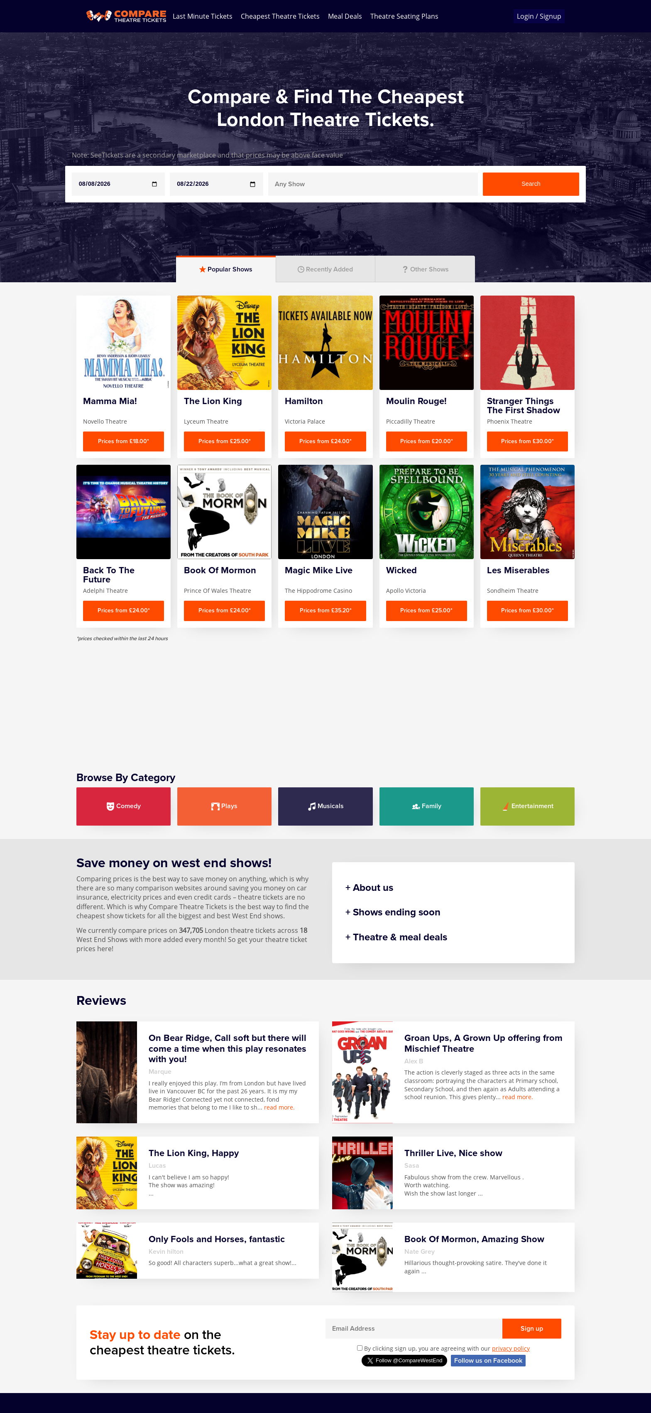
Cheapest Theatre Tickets (280, 16)
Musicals (326, 806)
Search (531, 183)
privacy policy (511, 1348)
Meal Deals (345, 16)
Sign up (532, 1328)
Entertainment (527, 806)
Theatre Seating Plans (404, 16)
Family (426, 806)
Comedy (123, 806)
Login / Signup (539, 16)
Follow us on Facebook (488, 1360)
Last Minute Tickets (202, 16)
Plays (224, 806)
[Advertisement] (325, 700)
